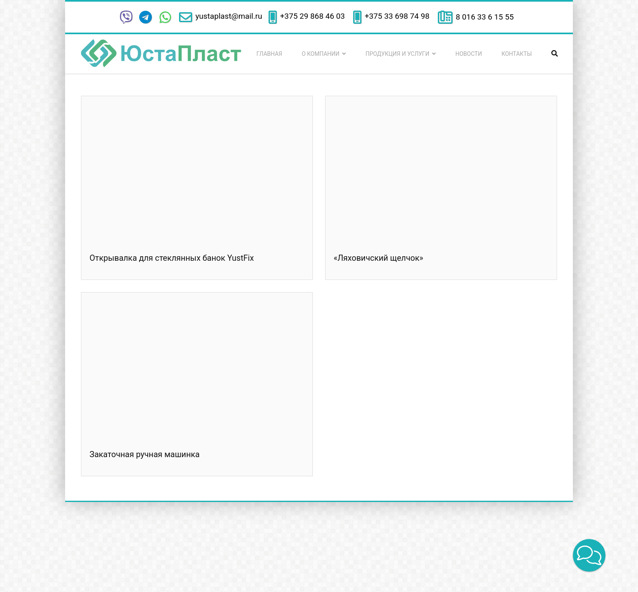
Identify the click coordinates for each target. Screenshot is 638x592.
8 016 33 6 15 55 (484, 17)
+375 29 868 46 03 (313, 16)
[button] (589, 555)
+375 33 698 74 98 (398, 16)
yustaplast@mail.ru (228, 16)
